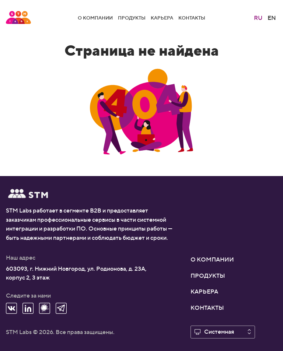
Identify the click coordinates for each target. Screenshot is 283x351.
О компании (95, 17)
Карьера (162, 17)
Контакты (191, 17)
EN (272, 17)
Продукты (132, 17)
